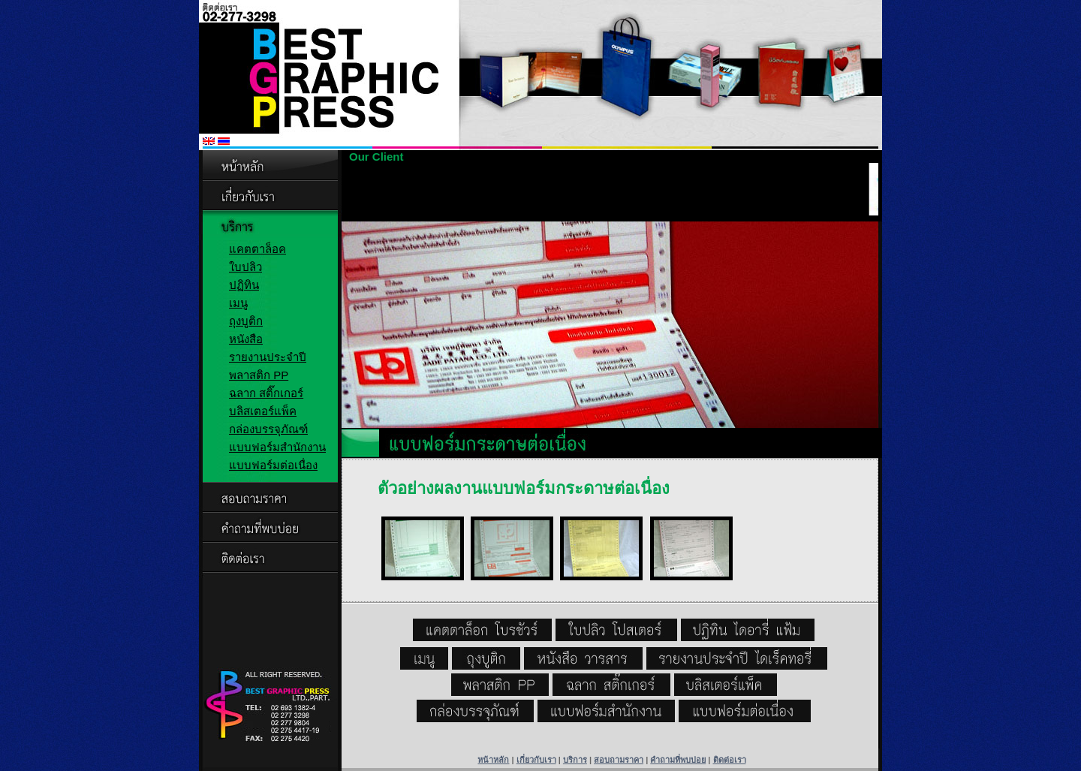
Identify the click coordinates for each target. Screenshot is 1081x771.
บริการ (575, 759)
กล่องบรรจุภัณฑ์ (268, 429)
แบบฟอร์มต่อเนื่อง (273, 465)
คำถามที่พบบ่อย (678, 759)
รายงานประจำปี (267, 357)
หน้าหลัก (493, 759)
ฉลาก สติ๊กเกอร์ (266, 393)
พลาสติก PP (258, 375)
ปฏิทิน (244, 285)
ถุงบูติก (246, 321)
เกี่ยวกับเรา (536, 759)
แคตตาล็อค (257, 248)
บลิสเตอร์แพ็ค (263, 411)
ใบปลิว (245, 267)
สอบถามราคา (618, 759)
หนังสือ (246, 339)
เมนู (238, 303)
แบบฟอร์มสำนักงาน (277, 447)
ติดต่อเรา (729, 759)
